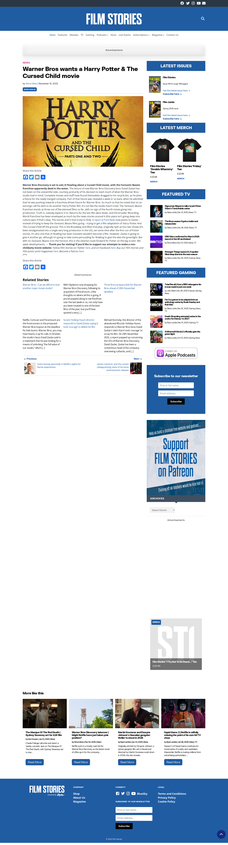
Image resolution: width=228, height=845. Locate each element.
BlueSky (142, 796)
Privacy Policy (167, 800)
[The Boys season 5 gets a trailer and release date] (156, 228)
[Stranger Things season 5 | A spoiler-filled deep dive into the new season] (156, 259)
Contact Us (172, 37)
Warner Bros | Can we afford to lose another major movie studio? (41, 288)
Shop (76, 796)
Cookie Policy (166, 803)
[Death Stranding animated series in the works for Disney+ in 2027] (156, 324)
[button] (202, 20)
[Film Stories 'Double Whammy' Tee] (162, 152)
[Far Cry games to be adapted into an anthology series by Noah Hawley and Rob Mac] (156, 307)
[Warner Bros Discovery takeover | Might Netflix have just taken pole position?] (91, 715)
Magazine (157, 37)
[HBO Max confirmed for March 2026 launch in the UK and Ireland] (156, 244)
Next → (138, 360)
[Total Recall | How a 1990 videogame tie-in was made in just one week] (156, 292)
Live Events (125, 37)
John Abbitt (171, 293)
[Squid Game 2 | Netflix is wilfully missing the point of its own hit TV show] (183, 715)
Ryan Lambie (172, 325)
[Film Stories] (176, 646)
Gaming (90, 37)
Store (113, 37)
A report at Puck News (103, 222)
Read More (34, 764)
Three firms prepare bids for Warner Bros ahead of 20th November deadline (123, 290)
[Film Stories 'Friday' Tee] (189, 152)
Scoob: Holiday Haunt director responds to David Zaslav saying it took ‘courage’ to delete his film (80, 325)
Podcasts (101, 37)
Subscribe (176, 403)
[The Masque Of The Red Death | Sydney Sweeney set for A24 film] (45, 715)
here (87, 250)
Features (62, 37)
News (53, 37)
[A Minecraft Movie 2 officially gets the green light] (156, 339)
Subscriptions (140, 37)
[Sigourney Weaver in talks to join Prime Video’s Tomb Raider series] (156, 213)
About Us (79, 800)
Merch (153, 184)
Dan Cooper (33, 741)
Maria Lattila (172, 214)
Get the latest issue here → (176, 92)
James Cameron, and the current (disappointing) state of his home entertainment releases (113, 369)
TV (82, 37)
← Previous (30, 360)
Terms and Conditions (172, 796)
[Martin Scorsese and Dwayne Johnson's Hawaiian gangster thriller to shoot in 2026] (137, 715)
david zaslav (30, 92)
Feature (192, 260)
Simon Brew (32, 85)
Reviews (74, 37)
